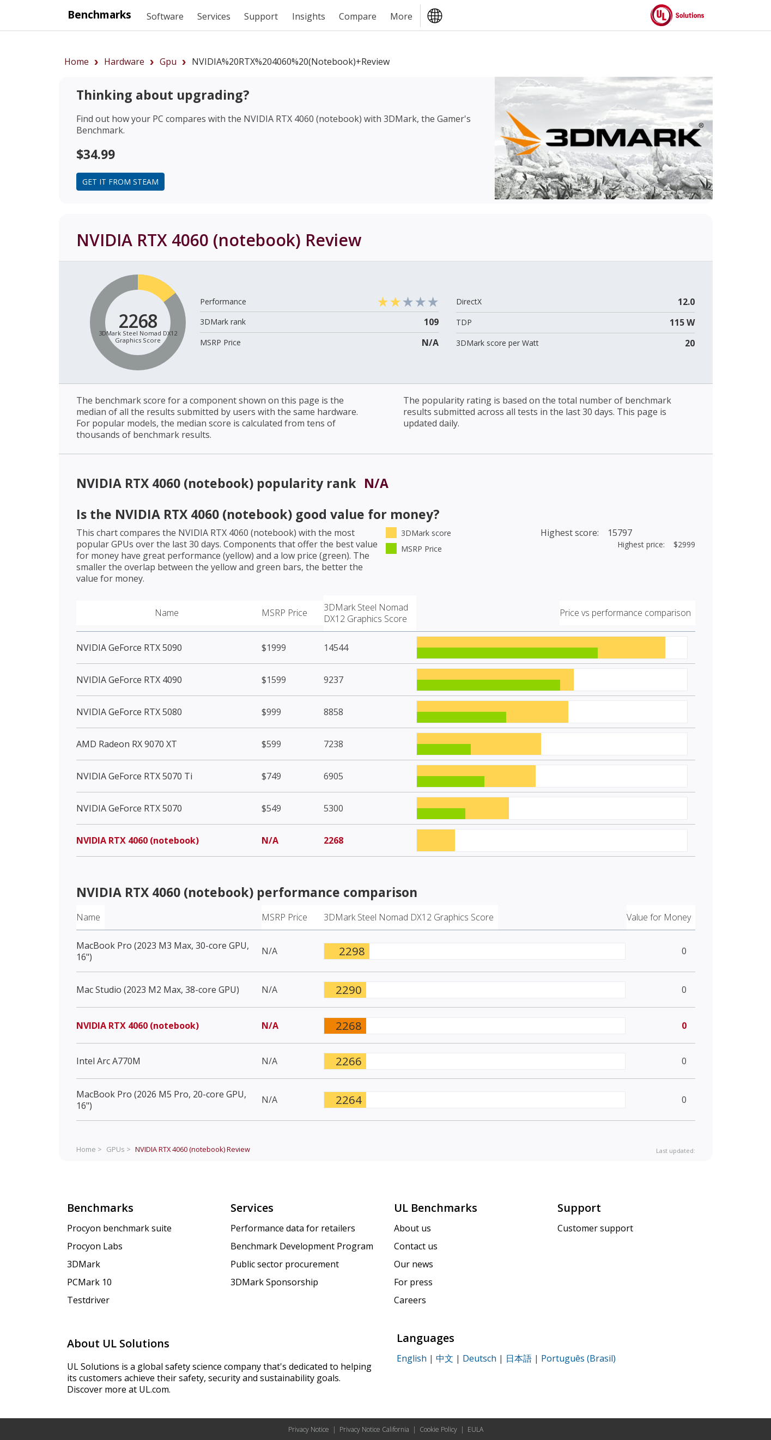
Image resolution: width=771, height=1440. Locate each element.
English (412, 1358)
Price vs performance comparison (625, 613)
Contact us (416, 1246)
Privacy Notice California (374, 1429)
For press (413, 1282)
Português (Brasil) (578, 1358)
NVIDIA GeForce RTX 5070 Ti (134, 776)
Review (192, 1149)
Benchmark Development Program (301, 1246)
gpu (168, 62)
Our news (413, 1264)
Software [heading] (165, 16)
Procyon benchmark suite (119, 1228)
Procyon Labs (95, 1246)
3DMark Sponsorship (274, 1282)
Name (167, 613)
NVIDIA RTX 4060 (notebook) (137, 840)
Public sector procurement (284, 1264)
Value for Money (659, 917)
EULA (475, 1429)
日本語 (519, 1358)
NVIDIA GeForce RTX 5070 (129, 808)
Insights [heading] (308, 16)
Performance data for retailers (292, 1228)
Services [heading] (213, 16)
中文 (444, 1358)
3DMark (83, 1264)
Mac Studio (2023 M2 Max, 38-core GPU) (157, 990)
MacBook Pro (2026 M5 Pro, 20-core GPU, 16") (161, 1100)
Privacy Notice (308, 1429)
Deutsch (479, 1358)
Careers (410, 1300)
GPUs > (118, 1149)
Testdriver (88, 1300)
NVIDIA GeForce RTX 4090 (129, 680)
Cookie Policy (438, 1429)
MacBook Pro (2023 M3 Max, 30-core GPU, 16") (162, 951)
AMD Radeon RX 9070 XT (126, 744)
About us (412, 1228)
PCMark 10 (89, 1282)
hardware (124, 62)
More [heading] (401, 16)
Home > (89, 1149)
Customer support (595, 1228)
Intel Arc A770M (108, 1061)
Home (76, 62)
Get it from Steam (120, 181)
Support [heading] (261, 16)
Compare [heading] (358, 16)
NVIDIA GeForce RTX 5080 (129, 712)
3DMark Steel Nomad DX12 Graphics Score (366, 613)
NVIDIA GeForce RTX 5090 (129, 648)
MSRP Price (284, 613)
